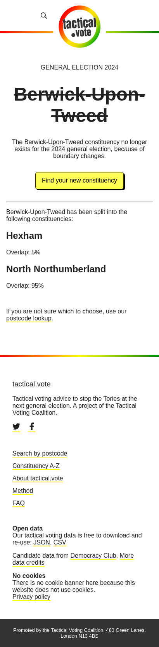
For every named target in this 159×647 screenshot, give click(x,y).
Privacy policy (31, 596)
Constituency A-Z (36, 466)
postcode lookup (29, 318)
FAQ (18, 503)
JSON (41, 542)
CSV (60, 542)
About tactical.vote (37, 478)
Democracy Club (93, 555)
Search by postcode (39, 453)
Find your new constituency (79, 180)
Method (22, 490)
